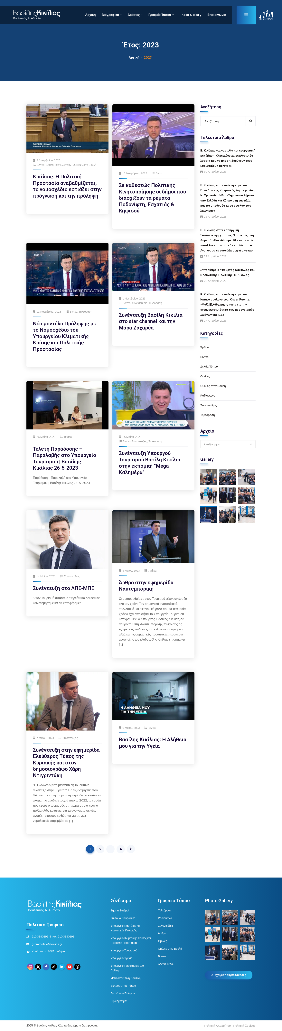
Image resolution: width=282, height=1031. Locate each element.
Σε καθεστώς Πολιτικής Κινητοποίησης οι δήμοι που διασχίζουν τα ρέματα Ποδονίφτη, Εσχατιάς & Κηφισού (152, 198)
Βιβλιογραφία (119, 1001)
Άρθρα (152, 570)
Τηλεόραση (85, 311)
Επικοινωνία (216, 15)
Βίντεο (40, 165)
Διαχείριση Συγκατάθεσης (228, 975)
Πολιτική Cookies (244, 1025)
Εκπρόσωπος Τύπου (123, 985)
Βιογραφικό (110, 15)
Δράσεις (133, 15)
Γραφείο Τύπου (159, 15)
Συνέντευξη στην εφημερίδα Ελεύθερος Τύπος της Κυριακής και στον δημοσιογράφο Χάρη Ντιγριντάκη (66, 762)
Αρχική (90, 15)
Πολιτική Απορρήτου (217, 1025)
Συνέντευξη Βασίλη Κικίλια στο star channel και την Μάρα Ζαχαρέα (151, 321)
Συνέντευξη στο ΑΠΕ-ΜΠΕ (63, 588)
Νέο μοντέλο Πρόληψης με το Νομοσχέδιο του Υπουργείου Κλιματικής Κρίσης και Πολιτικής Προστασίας (64, 336)
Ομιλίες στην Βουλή (84, 165)
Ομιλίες (205, 376)
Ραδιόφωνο (207, 395)
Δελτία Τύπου (209, 366)
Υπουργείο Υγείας (121, 958)
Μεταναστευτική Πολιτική (126, 978)
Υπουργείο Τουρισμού (124, 950)
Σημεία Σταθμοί (120, 910)
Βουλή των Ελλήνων (58, 165)
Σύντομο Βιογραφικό (123, 918)
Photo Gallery (191, 15)
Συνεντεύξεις (139, 303)
